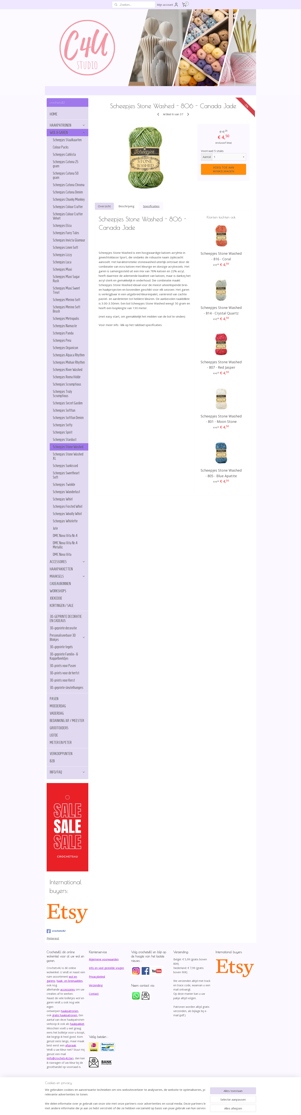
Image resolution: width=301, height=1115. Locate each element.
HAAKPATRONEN (67, 125)
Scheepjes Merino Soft (66, 300)
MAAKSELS (67, 576)
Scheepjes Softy (62, 425)
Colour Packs (61, 147)
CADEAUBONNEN (60, 584)
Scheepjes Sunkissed (65, 466)
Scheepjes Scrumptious (67, 384)
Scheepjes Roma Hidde (66, 377)
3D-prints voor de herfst (64, 673)
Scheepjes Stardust (64, 439)
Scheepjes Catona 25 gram (65, 164)
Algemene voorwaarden (104, 959)
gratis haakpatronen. (65, 1015)
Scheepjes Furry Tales (66, 233)
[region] (125, 1099)
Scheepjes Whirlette (65, 521)
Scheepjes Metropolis (66, 318)
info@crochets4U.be (60, 1058)
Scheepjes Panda (63, 333)
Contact (94, 994)
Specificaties (151, 206)
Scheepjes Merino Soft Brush (66, 309)
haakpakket (77, 1024)
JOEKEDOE (56, 598)
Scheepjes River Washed (67, 370)
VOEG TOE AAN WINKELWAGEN (223, 169)
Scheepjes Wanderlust (66, 492)
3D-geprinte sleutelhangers (66, 687)
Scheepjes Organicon (65, 348)
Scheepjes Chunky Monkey (69, 199)
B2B (52, 761)
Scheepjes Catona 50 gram (66, 175)
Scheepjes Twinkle (64, 484)
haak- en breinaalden (70, 981)
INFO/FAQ (67, 772)
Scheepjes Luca (62, 262)
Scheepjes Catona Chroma (68, 185)
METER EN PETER (61, 742)
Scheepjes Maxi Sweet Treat (66, 290)
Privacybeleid (97, 976)
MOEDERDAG (58, 706)
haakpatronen (69, 1011)
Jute (55, 528)
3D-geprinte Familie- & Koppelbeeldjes (64, 656)
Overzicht (104, 206)
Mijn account (168, 4)
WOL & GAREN (67, 132)
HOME (53, 114)
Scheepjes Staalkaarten (67, 140)
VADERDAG (57, 713)
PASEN (54, 699)
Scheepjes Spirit (62, 432)
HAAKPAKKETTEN (61, 569)
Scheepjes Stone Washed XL (68, 456)
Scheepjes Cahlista (64, 154)
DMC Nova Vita (62, 554)
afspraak (70, 1045)
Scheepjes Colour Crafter (68, 207)
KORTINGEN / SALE (62, 605)
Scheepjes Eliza (62, 225)
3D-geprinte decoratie (63, 628)
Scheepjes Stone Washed (68, 447)
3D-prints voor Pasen (63, 666)
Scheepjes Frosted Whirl (67, 506)
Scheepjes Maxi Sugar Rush (66, 279)
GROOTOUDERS (59, 728)
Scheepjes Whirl (63, 499)
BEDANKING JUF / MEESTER (67, 720)
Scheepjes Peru (62, 340)
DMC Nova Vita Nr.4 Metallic (65, 545)
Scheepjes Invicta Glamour (69, 240)
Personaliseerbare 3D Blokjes (67, 637)
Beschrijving (126, 206)
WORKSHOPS (58, 591)
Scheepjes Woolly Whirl (67, 514)
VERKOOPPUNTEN (61, 754)
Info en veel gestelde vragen (106, 968)
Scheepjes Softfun (64, 410)
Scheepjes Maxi (62, 269)
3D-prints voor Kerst (62, 680)
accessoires (67, 989)
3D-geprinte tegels (61, 647)
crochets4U (56, 931)
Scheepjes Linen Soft (65, 247)
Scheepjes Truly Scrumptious (62, 393)
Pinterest (53, 938)
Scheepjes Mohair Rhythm (69, 362)
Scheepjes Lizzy (62, 255)
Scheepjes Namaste (65, 326)
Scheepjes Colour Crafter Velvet (68, 216)
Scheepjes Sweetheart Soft (66, 475)
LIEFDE (54, 735)
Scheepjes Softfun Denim (68, 418)
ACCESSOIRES (67, 562)
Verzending (96, 985)
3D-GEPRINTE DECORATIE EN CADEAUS (66, 618)
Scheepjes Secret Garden (68, 403)
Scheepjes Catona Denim (68, 192)
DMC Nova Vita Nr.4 (65, 535)
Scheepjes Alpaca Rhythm (68, 355)
